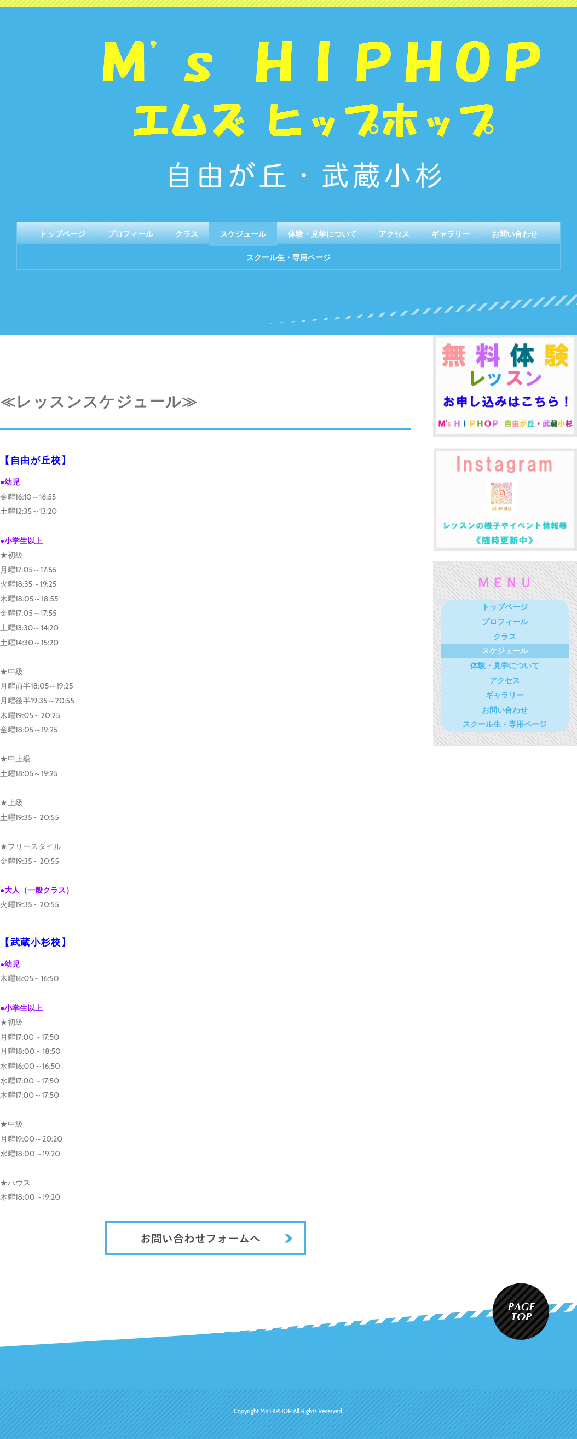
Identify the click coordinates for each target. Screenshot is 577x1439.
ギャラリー (450, 234)
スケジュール (243, 234)
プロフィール (130, 234)
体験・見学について (322, 234)
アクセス (394, 234)
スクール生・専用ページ (288, 257)
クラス (186, 234)
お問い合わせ (515, 234)
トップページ (62, 234)
